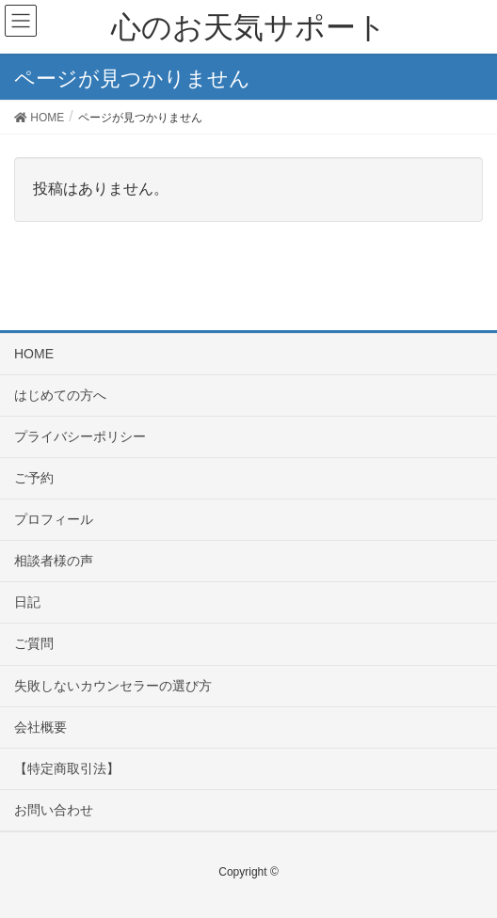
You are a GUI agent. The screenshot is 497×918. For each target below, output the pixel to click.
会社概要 (40, 727)
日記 (27, 601)
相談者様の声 (53, 560)
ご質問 (34, 643)
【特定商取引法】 (67, 768)
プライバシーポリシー (80, 436)
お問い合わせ (53, 809)
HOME (34, 353)
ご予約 (34, 477)
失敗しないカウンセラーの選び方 (113, 685)
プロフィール (53, 519)
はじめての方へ (60, 395)
